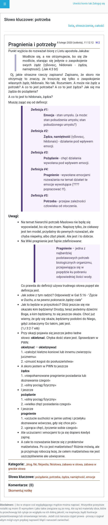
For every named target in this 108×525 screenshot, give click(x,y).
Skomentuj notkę (20, 490)
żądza (65, 477)
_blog (28, 464)
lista (71, 26)
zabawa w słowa (72, 464)
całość (99, 26)
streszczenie (84, 26)
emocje (90, 477)
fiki (35, 464)
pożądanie (41, 477)
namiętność (77, 477)
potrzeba (54, 477)
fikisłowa (55, 464)
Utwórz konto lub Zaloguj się (89, 3)
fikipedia (43, 464)
